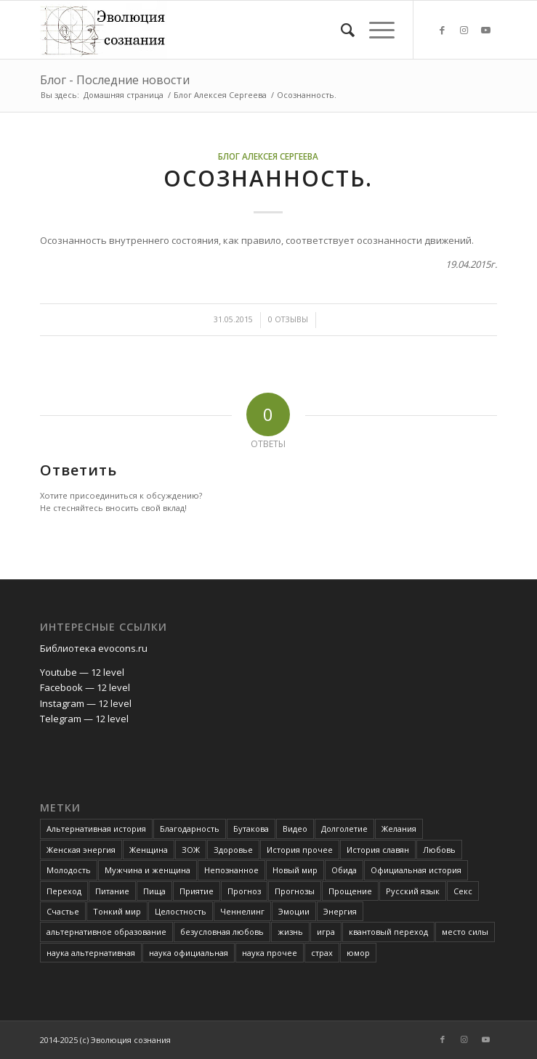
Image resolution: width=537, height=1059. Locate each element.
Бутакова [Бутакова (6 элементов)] (251, 828)
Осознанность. (268, 178)
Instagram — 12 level (86, 703)
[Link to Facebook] (442, 30)
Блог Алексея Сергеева (268, 156)
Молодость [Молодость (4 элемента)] (69, 869)
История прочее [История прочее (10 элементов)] (300, 849)
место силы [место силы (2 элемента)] (465, 931)
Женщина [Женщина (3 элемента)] (148, 849)
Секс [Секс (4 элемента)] (462, 891)
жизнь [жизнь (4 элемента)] (290, 931)
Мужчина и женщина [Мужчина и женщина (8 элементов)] (147, 869)
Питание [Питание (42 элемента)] (112, 891)
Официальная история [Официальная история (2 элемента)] (416, 869)
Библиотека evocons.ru (94, 648)
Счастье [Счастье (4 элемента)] (63, 911)
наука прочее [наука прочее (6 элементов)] (269, 952)
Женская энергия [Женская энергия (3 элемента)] (81, 849)
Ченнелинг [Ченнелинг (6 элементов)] (242, 911)
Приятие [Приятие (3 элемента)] (196, 891)
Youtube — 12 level (82, 672)
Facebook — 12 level (85, 687)
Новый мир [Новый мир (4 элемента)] (295, 869)
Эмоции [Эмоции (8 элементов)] (294, 911)
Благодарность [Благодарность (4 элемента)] (189, 828)
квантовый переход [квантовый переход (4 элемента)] (388, 931)
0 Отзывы (288, 319)
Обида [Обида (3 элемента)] (344, 869)
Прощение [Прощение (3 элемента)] (350, 891)
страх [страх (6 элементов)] (322, 952)
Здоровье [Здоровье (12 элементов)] (233, 849)
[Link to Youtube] (486, 30)
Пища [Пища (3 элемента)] (154, 891)
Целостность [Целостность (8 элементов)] (180, 911)
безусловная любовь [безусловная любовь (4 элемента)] (222, 931)
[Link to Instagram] (464, 30)
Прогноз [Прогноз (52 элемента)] (244, 891)
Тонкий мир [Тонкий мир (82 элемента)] (117, 911)
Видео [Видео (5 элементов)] (295, 828)
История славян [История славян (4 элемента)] (378, 849)
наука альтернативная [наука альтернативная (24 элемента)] (91, 952)
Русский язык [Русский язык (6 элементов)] (413, 891)
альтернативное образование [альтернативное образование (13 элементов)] (106, 931)
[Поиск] (340, 30)
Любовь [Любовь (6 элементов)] (439, 849)
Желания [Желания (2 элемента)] (398, 828)
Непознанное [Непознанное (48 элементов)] (231, 869)
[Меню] (375, 30)
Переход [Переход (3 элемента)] (64, 891)
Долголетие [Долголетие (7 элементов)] (344, 828)
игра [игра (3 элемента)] (326, 931)
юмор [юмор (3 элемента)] (358, 952)
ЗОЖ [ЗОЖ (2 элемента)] (191, 849)
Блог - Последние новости (115, 80)
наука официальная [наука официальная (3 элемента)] (188, 952)
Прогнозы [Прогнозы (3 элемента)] (295, 891)
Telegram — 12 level (84, 718)
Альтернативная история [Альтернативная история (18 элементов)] (96, 828)
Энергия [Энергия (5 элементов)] (340, 911)
